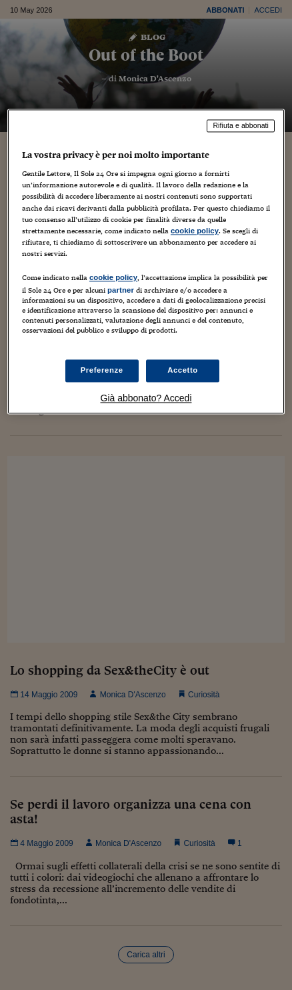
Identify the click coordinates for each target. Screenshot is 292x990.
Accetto (182, 371)
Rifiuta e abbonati (241, 125)
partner (120, 290)
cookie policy (195, 231)
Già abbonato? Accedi (146, 398)
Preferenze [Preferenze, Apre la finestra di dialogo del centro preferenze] (102, 371)
